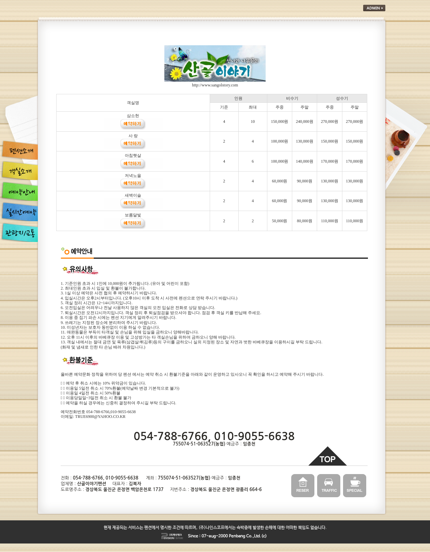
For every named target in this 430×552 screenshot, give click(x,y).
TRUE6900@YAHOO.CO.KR (100, 416)
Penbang (237, 536)
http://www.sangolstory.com (215, 85)
